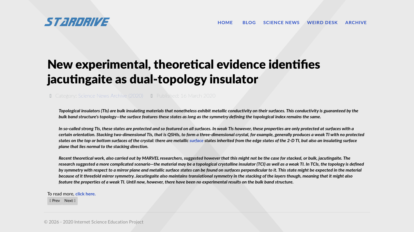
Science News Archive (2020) (110, 95)
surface (197, 140)
